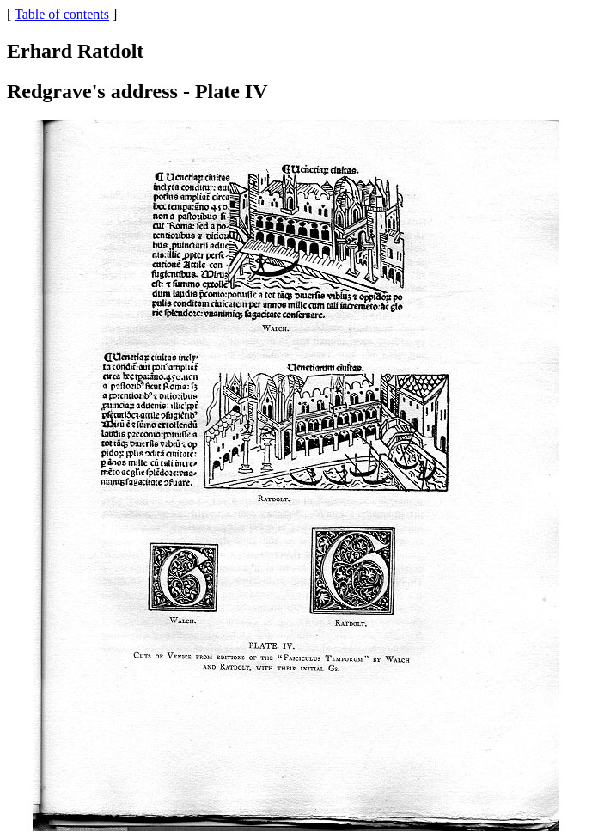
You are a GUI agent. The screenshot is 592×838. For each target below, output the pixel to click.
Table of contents (62, 14)
